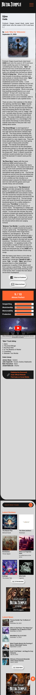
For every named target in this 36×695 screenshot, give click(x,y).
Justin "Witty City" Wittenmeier (15, 32)
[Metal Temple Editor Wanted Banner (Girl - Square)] (18, 611)
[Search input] (16, 505)
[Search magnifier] (31, 505)
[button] (18, 328)
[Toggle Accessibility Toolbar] (32, 678)
